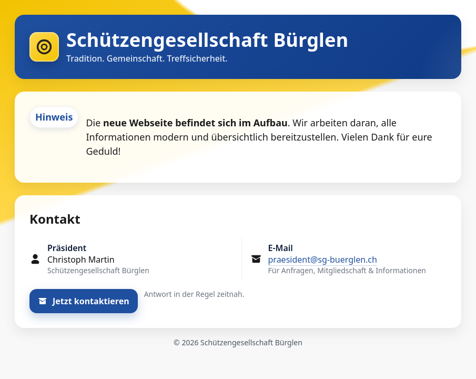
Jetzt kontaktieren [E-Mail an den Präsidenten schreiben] (83, 301)
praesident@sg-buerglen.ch (322, 259)
